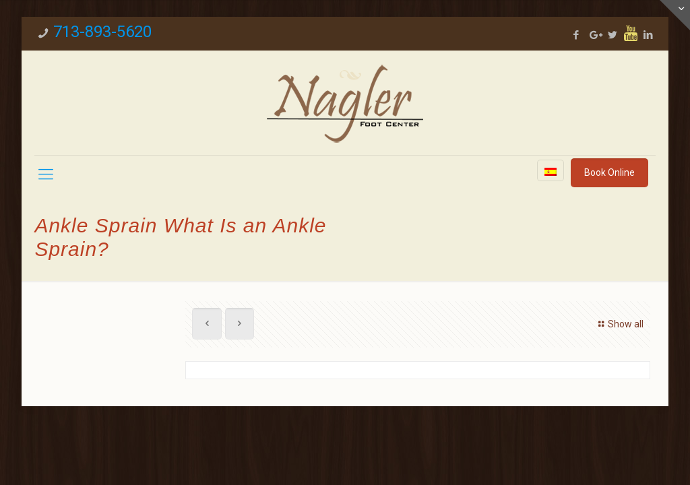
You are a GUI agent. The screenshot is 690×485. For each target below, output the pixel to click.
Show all (619, 324)
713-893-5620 (102, 31)
